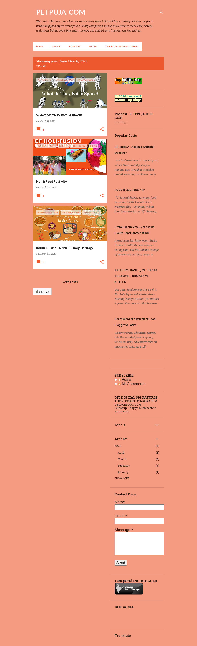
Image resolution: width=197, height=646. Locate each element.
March (122, 459)
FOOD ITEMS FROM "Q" (130, 189)
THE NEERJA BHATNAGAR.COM (136, 401)
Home (39, 46)
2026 (118, 446)
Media (93, 46)
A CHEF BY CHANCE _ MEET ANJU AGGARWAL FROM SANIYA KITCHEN (136, 276)
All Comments (131, 384)
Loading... (121, 122)
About (56, 46)
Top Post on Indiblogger (121, 46)
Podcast (75, 46)
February (124, 465)
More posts (70, 282)
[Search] (161, 12)
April (121, 452)
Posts (124, 379)
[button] (101, 129)
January (123, 472)
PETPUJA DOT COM (128, 404)
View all (41, 66)
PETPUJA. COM (60, 12)
